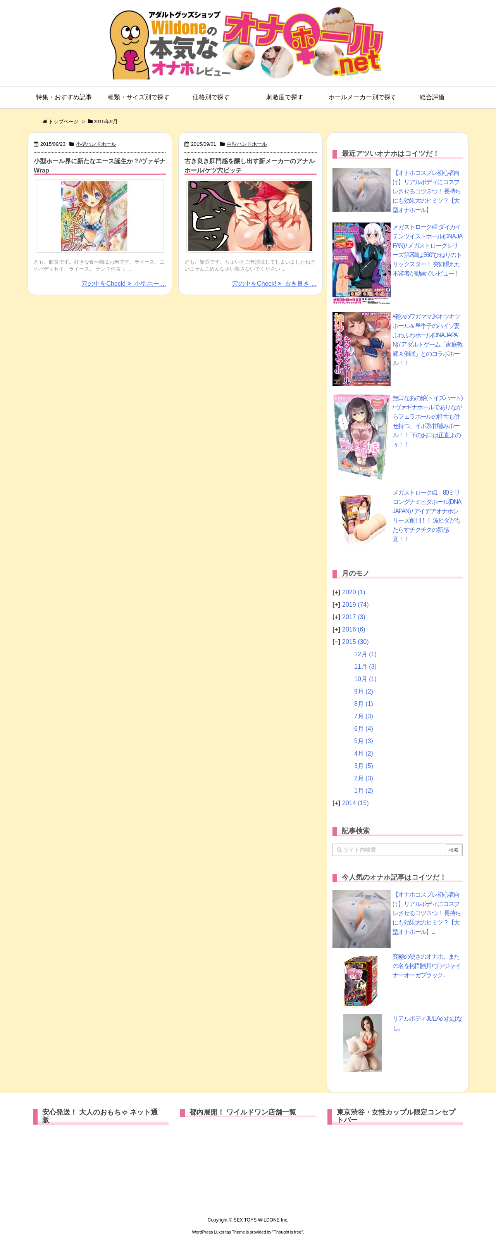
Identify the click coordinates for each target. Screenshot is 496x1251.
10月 (365, 679)
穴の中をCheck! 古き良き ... (274, 283)
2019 (355, 604)
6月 (363, 728)
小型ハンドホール (96, 144)
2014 (355, 803)
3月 (363, 766)
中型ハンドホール (247, 144)
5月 (363, 741)
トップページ (63, 121)
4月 (363, 753)
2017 (353, 617)
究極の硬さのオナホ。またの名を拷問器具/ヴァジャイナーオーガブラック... (427, 965)
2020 (353, 592)
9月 (363, 691)
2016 (353, 629)
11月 (365, 666)
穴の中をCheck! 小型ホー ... (123, 283)
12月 (365, 654)
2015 (355, 641)
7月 (363, 716)
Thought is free (287, 1232)
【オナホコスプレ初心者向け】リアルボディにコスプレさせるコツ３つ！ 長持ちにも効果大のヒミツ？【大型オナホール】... (427, 913)
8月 (363, 704)
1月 (363, 790)
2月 (363, 778)
